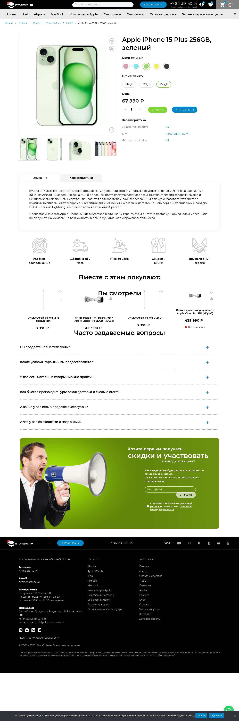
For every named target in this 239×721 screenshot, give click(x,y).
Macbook (93, 633)
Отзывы (144, 652)
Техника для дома (163, 14)
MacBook (57, 14)
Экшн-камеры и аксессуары (202, 14)
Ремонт (144, 643)
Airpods (39, 14)
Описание (39, 178)
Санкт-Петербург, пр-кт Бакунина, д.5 (184, 7)
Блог (142, 648)
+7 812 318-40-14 (183, 4)
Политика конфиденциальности (39, 686)
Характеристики (81, 178)
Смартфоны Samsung (101, 643)
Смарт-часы (135, 14)
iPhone (11, 14)
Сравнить (111, 48)
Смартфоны (112, 14)
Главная (144, 614)
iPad (25, 14)
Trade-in (144, 629)
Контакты (145, 662)
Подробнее (216, 715)
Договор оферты (149, 667)
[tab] (40, 178)
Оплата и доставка (150, 624)
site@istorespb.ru (29, 630)
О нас (142, 619)
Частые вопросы (149, 657)
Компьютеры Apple (84, 14)
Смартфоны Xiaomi (99, 648)
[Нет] (234, 715)
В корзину (158, 109)
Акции (143, 638)
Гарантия (145, 633)
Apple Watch (95, 619)
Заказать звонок (153, 4)
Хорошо (201, 715)
